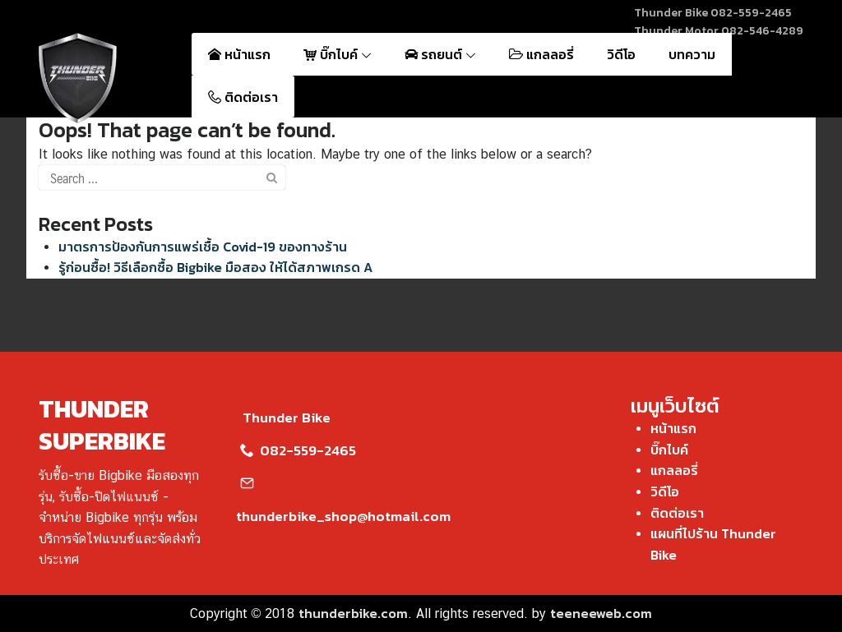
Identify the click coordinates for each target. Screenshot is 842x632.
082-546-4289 (762, 30)
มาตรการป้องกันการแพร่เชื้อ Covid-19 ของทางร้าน (202, 246)
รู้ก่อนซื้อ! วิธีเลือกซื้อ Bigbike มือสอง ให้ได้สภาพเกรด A (215, 267)
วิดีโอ (621, 54)
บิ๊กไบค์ (337, 54)
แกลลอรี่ (541, 54)
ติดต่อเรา (243, 97)
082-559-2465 (751, 12)
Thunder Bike (283, 417)
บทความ (692, 54)
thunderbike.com (353, 613)
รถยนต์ (440, 54)
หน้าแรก (239, 54)
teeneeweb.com (601, 613)
